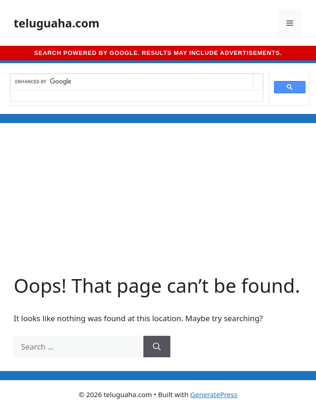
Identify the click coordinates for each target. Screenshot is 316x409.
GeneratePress (213, 394)
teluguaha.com (57, 23)
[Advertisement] (158, 205)
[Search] (156, 347)
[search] (132, 81)
